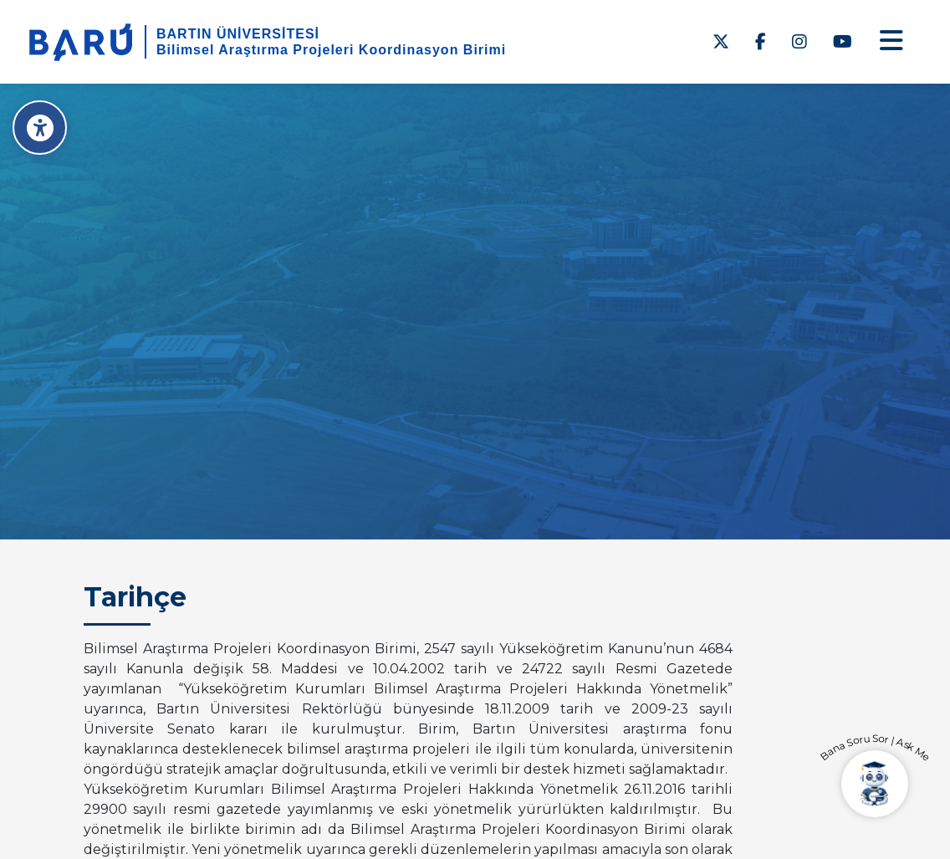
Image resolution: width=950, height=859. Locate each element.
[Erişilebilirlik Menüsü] (40, 127)
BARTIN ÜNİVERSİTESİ (237, 34)
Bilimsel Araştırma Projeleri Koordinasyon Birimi (331, 50)
